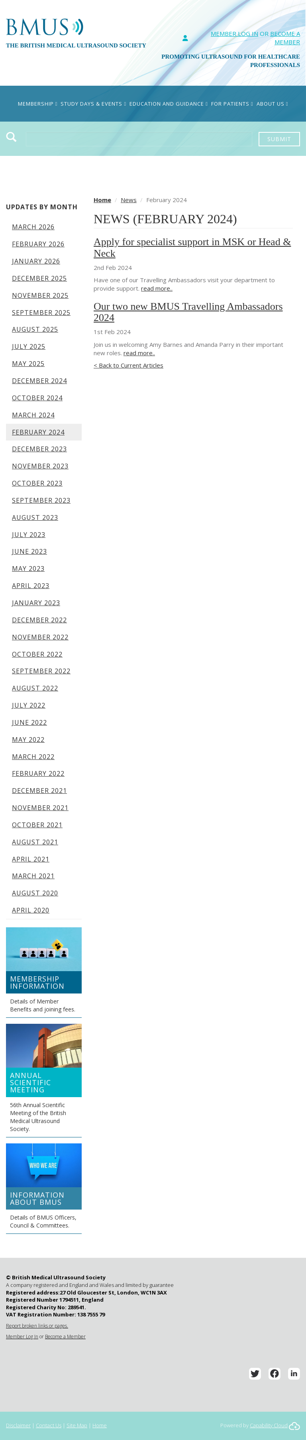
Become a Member (65, 1336)
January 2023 (36, 602)
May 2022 (28, 739)
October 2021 (37, 824)
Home (102, 200)
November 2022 (40, 637)
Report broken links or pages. (37, 1325)
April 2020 (30, 910)
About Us (272, 103)
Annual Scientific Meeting (30, 1082)
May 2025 (28, 363)
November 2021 (40, 807)
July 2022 (28, 705)
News (129, 200)
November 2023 (40, 466)
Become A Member (285, 38)
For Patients (232, 103)
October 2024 (37, 397)
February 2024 (38, 432)
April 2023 (30, 585)
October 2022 (37, 654)
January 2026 (36, 261)
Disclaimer (18, 1425)
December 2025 (39, 278)
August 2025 (35, 329)
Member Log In (234, 33)
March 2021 (33, 875)
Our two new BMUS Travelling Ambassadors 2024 (188, 312)
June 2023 (29, 551)
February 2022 (38, 773)
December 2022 (39, 620)
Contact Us (48, 1425)
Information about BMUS (37, 1198)
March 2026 (33, 226)
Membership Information (37, 982)
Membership (38, 103)
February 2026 (38, 244)
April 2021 (30, 859)
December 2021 (39, 790)
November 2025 (40, 295)
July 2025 (28, 346)
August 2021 (35, 842)
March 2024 (33, 415)
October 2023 (37, 483)
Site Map (77, 1425)
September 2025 (41, 312)
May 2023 (28, 568)
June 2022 (29, 722)
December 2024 (39, 380)
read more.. (157, 288)
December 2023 (39, 449)
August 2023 (35, 517)
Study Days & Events (93, 103)
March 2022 (33, 756)
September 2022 (41, 671)
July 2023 (28, 534)
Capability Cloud (269, 1425)
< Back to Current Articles (128, 365)
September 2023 (41, 500)
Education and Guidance (168, 103)
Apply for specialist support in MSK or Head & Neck (192, 247)
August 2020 (35, 893)
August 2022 (35, 688)
